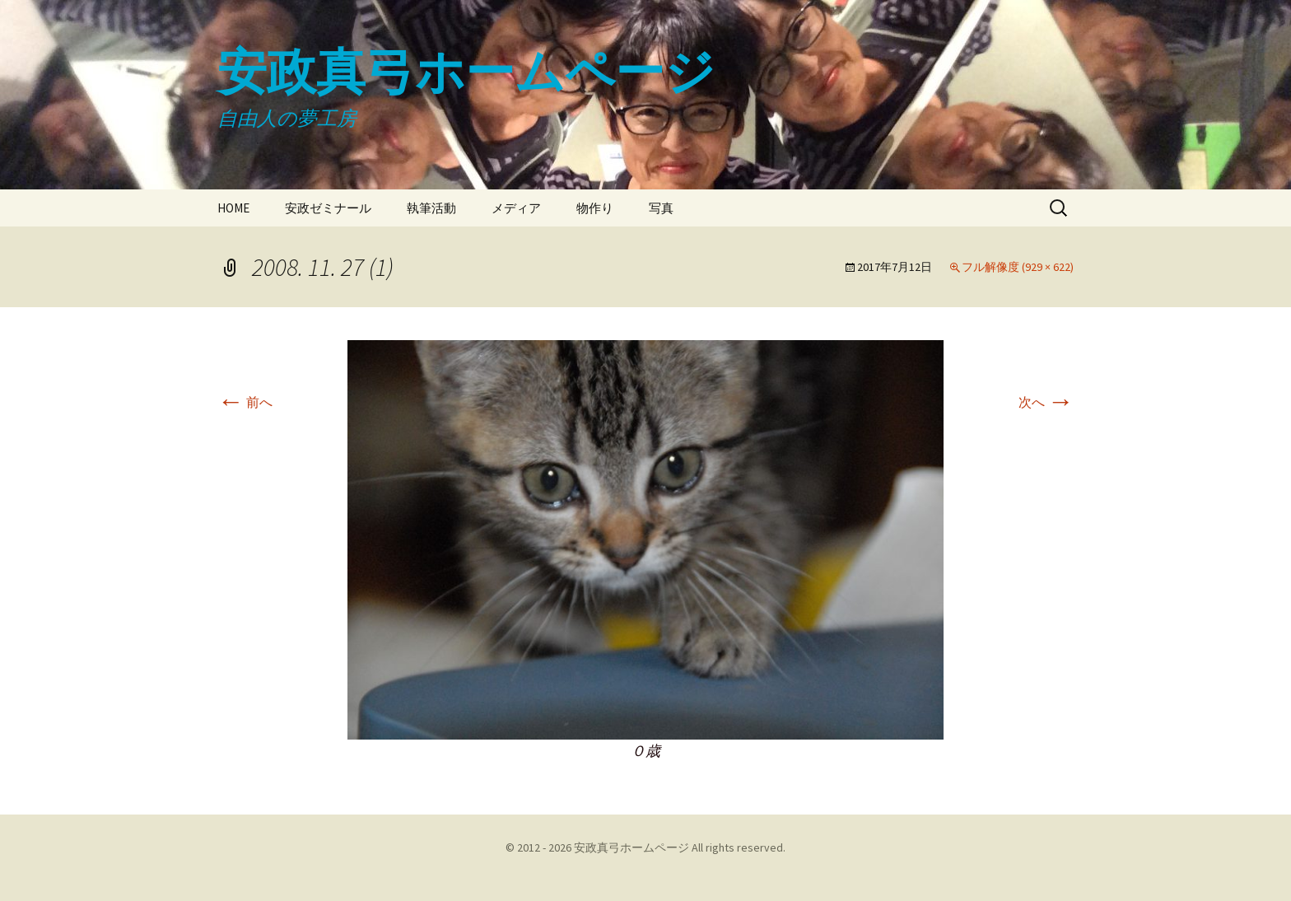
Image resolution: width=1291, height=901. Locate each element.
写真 (661, 208)
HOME (233, 208)
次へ (1046, 402)
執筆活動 (431, 208)
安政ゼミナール (328, 208)
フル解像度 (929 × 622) (1018, 266)
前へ (245, 402)
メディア (516, 208)
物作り (594, 208)
